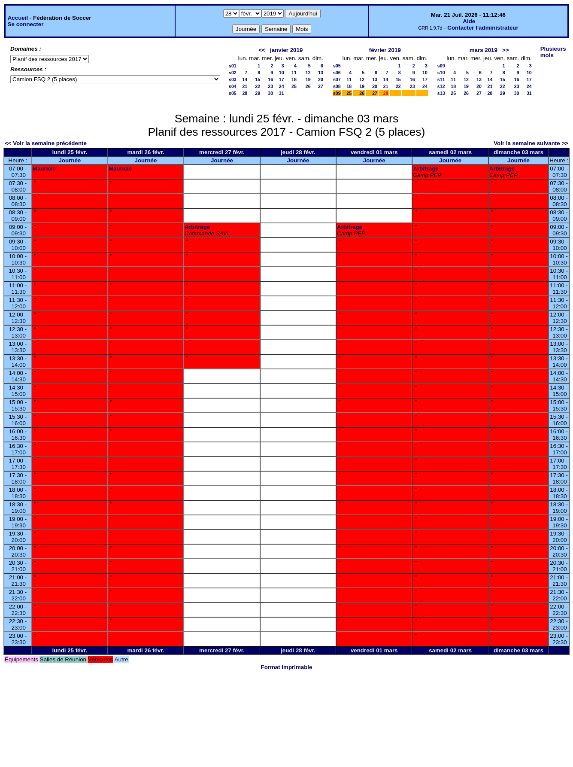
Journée (69, 160)
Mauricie (44, 168)
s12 (441, 86)
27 (320, 86)
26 (308, 86)
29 (257, 93)
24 (281, 86)
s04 (232, 86)
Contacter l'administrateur (482, 27)
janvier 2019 (286, 50)
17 (281, 79)
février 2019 (385, 50)
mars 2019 (483, 50)
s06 (337, 72)
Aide (469, 21)
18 (294, 79)
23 (270, 86)
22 (257, 86)
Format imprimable (286, 667)
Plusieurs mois (553, 52)
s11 (441, 79)
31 (281, 93)
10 (281, 72)
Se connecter (26, 24)
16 (270, 79)
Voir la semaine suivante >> (531, 143)
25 (294, 86)
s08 (337, 86)
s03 (232, 79)
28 (244, 93)
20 (320, 79)
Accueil (18, 18)
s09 (337, 93)
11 (294, 72)
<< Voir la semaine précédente (46, 143)
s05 (232, 93)
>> (505, 50)
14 (244, 79)
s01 (232, 65)
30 (270, 93)
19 (308, 79)
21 (244, 86)
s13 (441, 93)
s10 (441, 72)
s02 (232, 72)
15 (257, 79)
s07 (337, 79)
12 (308, 72)
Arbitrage (425, 168)
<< (261, 50)
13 (320, 72)
